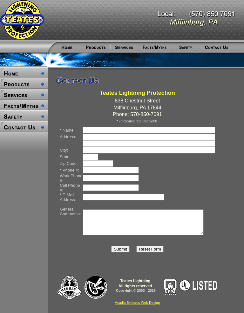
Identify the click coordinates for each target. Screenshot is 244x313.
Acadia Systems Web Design (137, 302)
